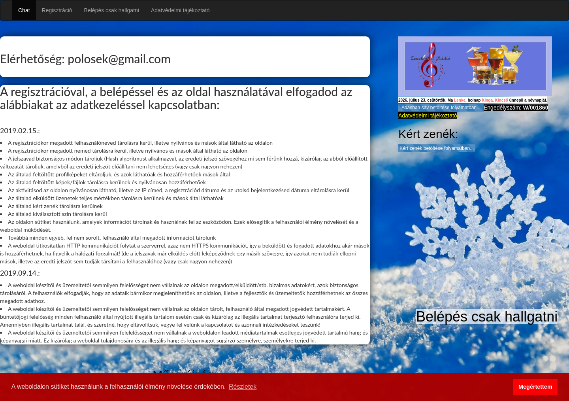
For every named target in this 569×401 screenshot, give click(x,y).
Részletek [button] (242, 386)
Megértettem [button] (535, 387)
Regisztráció (57, 10)
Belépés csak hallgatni (111, 10)
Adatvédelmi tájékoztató (180, 10)
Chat (24, 10)
